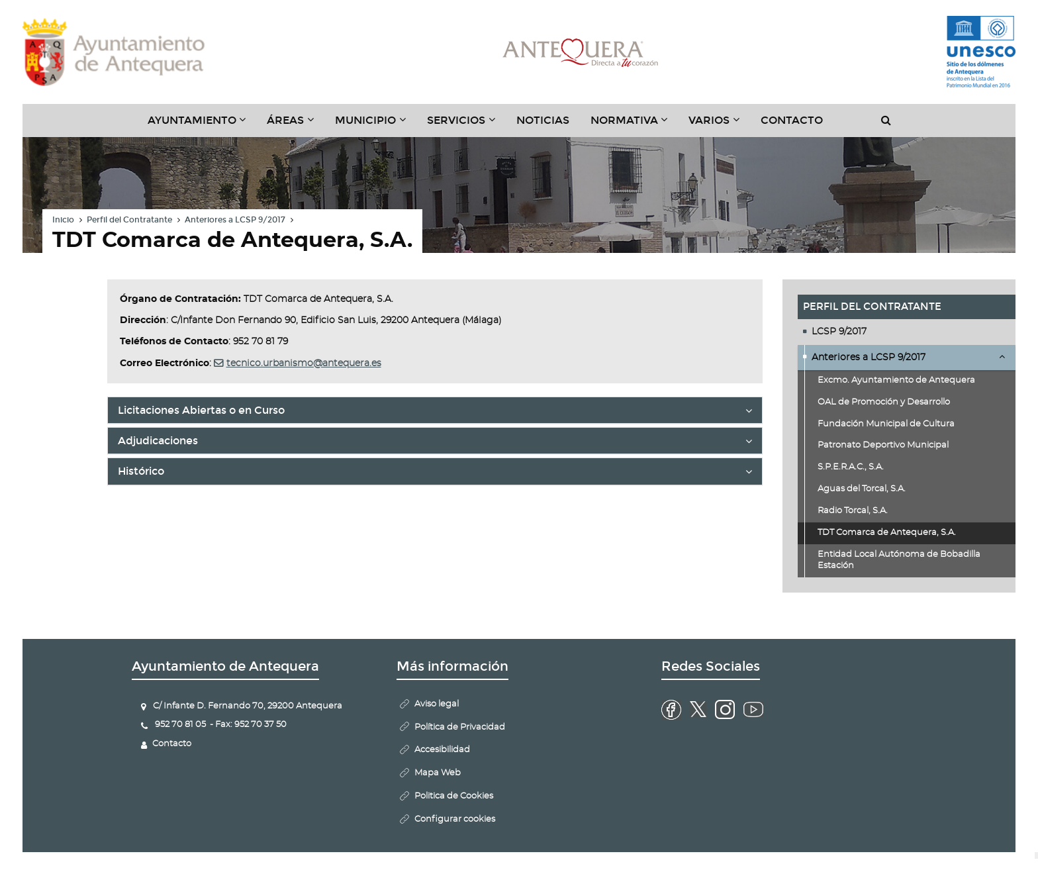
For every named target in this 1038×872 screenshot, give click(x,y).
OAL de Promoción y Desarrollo (884, 402)
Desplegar (1002, 356)
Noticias (542, 120)
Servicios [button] (466, 125)
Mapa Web (437, 773)
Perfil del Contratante (129, 219)
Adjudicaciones (435, 444)
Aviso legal (436, 704)
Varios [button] (719, 125)
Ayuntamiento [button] (202, 125)
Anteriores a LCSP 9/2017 (235, 219)
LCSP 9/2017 (839, 331)
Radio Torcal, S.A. (853, 511)
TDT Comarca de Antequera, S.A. (887, 532)
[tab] (435, 410)
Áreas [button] (295, 125)
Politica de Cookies (453, 796)
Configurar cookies (454, 819)
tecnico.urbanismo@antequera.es (303, 363)
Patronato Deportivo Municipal (883, 445)
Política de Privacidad (459, 727)
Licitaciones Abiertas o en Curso (435, 413)
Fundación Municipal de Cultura (886, 424)
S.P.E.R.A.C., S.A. (851, 467)
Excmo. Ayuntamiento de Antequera (896, 380)
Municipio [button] (375, 125)
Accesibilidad (442, 750)
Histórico (435, 474)
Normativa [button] (634, 125)
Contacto (792, 120)
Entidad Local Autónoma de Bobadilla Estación (899, 560)
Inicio (63, 219)
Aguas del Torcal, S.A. (862, 489)
